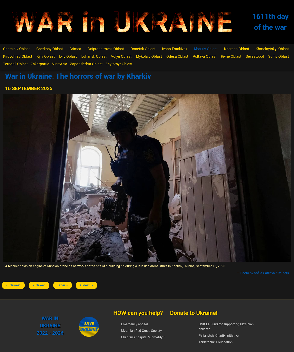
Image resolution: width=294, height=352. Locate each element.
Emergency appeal (134, 324)
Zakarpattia (40, 64)
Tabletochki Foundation (216, 342)
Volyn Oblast (121, 56)
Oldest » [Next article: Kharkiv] (86, 285)
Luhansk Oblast (94, 56)
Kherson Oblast (236, 49)
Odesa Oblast (177, 56)
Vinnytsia (59, 64)
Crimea (75, 49)
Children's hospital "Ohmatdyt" (143, 337)
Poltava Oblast (204, 56)
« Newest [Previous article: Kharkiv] (13, 285)
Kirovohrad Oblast (17, 56)
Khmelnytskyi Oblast (272, 49)
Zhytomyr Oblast (118, 64)
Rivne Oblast (231, 56)
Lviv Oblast (68, 56)
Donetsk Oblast (142, 49)
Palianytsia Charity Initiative (219, 336)
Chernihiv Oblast (16, 49)
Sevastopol (255, 56)
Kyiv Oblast (46, 56)
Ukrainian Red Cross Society (141, 331)
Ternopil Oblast (15, 64)
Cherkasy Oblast (49, 49)
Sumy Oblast (278, 56)
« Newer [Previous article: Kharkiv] (39, 285)
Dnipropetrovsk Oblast (106, 49)
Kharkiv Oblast (206, 49)
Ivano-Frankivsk (174, 49)
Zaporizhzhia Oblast (86, 64)
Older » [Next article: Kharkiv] (63, 285)
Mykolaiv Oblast (149, 56)
